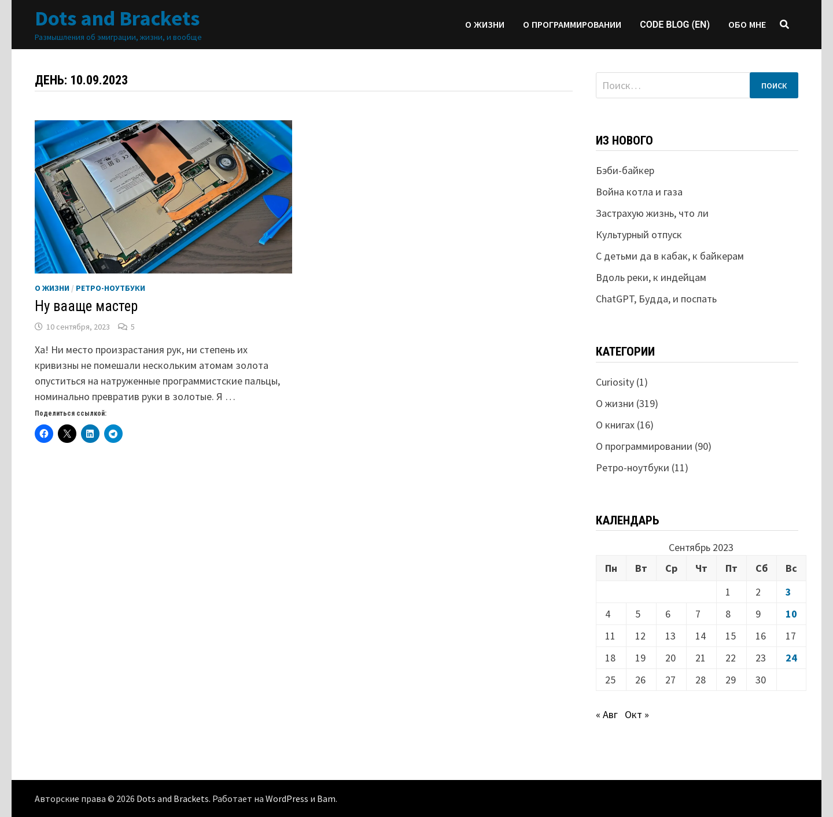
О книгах (615, 424)
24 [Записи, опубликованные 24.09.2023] (791, 657)
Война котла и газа (639, 191)
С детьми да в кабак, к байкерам (670, 256)
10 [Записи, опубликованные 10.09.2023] (791, 613)
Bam (326, 798)
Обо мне (747, 24)
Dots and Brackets (117, 18)
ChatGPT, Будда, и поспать (656, 298)
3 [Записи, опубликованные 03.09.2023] (788, 591)
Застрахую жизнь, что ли (652, 213)
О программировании (572, 24)
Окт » (637, 714)
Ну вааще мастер (86, 306)
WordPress (287, 798)
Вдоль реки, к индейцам (651, 277)
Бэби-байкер (625, 170)
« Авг (607, 714)
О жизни (484, 24)
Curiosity (615, 382)
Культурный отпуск (639, 234)
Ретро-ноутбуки (110, 288)
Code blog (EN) (675, 24)
